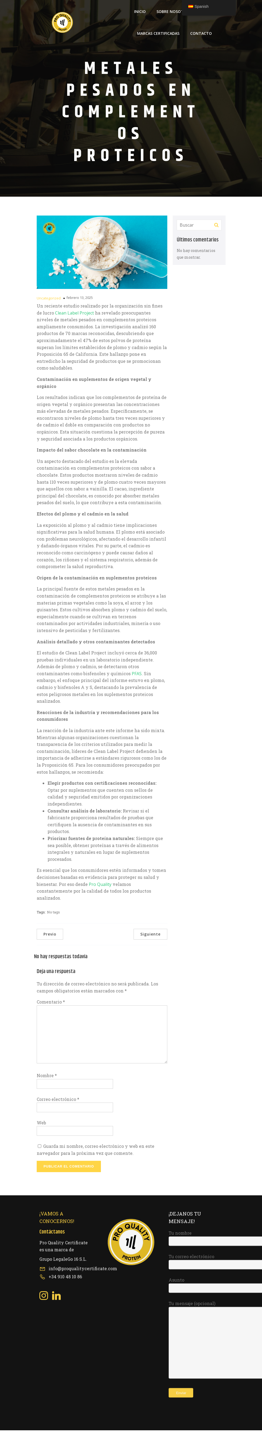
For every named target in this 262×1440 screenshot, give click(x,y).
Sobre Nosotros (173, 16)
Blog (207, 16)
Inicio (140, 16)
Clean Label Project (74, 323)
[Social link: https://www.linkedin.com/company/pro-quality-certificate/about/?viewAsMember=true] (58, 1169)
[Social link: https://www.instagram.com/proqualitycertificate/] (45, 1169)
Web (41, 1132)
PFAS (137, 683)
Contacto (201, 38)
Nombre (47, 1085)
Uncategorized (49, 307)
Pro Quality (100, 894)
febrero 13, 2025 (79, 307)
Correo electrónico (58, 1109)
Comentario (51, 1011)
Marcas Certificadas (158, 38)
